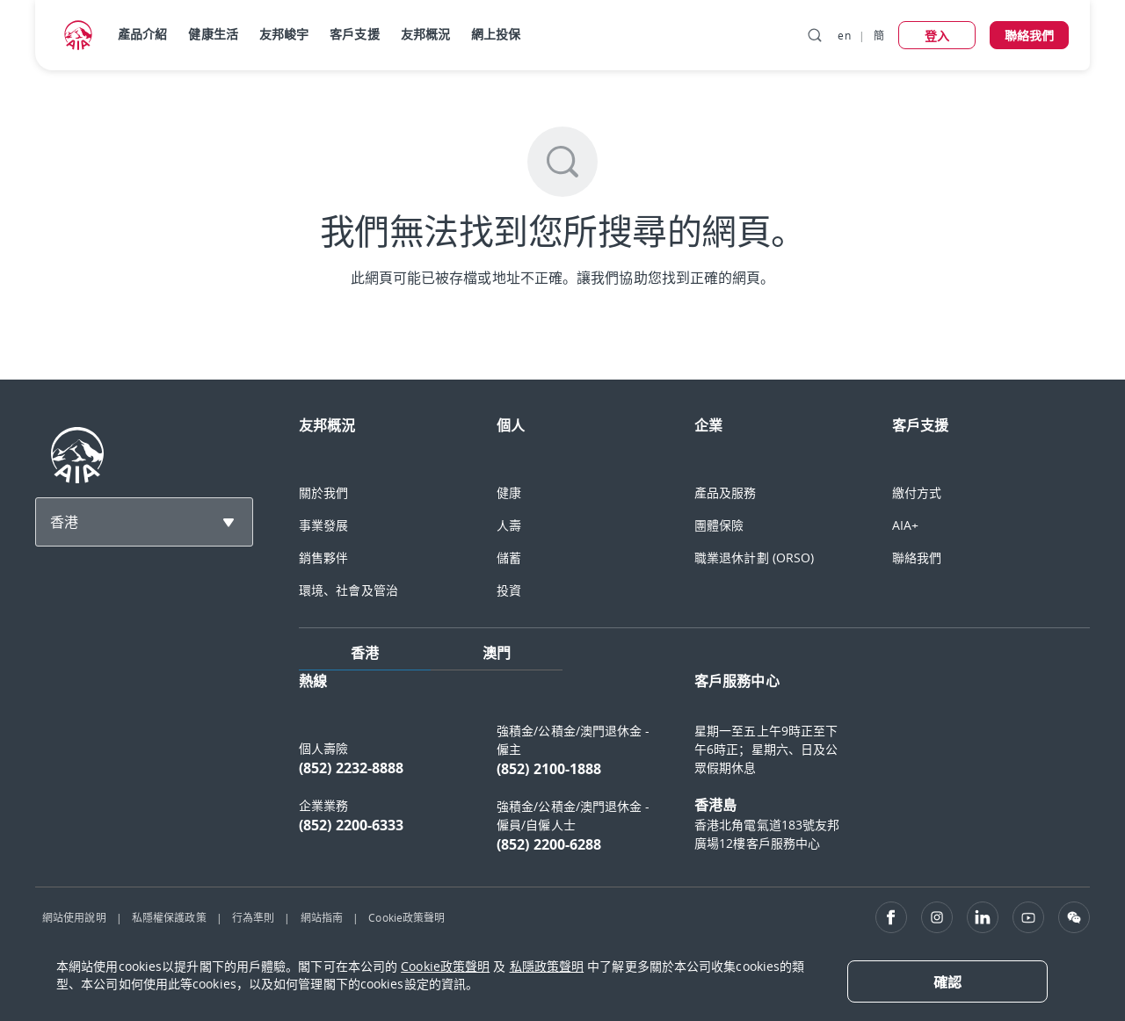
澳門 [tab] (497, 653)
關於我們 (323, 492)
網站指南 (322, 917)
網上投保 (495, 33)
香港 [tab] (365, 653)
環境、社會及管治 (348, 590)
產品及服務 (725, 492)
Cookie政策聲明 (406, 917)
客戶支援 (354, 33)
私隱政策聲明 (547, 966)
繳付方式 (916, 492)
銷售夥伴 (323, 557)
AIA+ (905, 525)
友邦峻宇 (283, 33)
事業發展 (323, 525)
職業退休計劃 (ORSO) (754, 557)
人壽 (509, 525)
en (844, 35)
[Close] (947, 981)
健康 (509, 492)
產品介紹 (142, 33)
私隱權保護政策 (169, 917)
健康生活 (212, 33)
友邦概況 (425, 33)
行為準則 (253, 917)
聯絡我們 (916, 557)
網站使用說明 (74, 917)
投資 (509, 590)
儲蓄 (509, 557)
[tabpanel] (694, 771)
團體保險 (719, 525)
